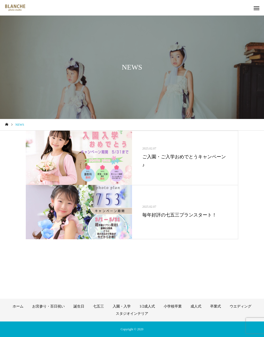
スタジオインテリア (132, 314)
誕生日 (78, 306)
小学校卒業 (173, 306)
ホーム (18, 306)
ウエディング (240, 306)
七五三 (98, 306)
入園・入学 (122, 306)
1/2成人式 (147, 306)
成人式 (196, 306)
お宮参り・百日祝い (48, 306)
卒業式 (215, 306)
